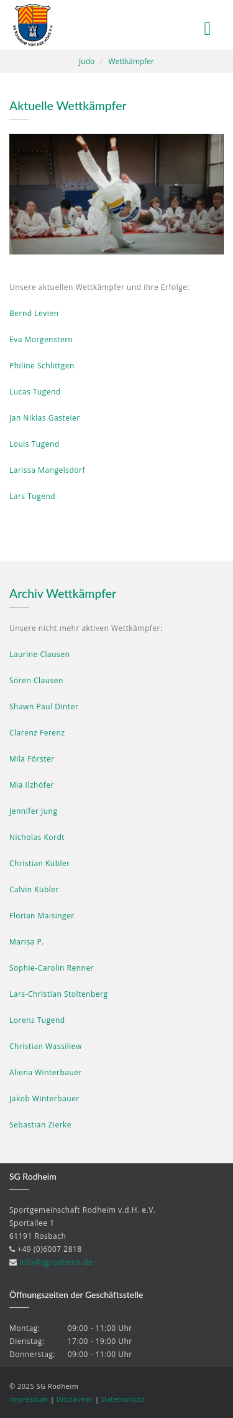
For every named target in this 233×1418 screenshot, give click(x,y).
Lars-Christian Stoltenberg (58, 994)
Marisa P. (26, 941)
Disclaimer (75, 1399)
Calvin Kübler (34, 889)
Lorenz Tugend (37, 1020)
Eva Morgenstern (41, 339)
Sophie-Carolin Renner (51, 968)
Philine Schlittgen (42, 365)
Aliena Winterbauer (45, 1072)
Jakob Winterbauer (44, 1098)
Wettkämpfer (130, 61)
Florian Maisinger (42, 915)
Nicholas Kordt (37, 837)
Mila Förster (32, 758)
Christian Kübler (39, 863)
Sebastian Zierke (40, 1124)
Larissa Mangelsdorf (47, 470)
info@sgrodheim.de (56, 1262)
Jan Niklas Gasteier (44, 418)
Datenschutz (123, 1399)
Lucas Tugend (35, 391)
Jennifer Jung (33, 811)
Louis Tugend (34, 444)
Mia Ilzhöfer (31, 785)
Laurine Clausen (39, 654)
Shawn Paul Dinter (43, 706)
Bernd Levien (33, 313)
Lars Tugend (32, 496)
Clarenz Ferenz (37, 732)
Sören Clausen (36, 680)
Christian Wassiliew (45, 1046)
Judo (86, 61)
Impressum (28, 1399)
